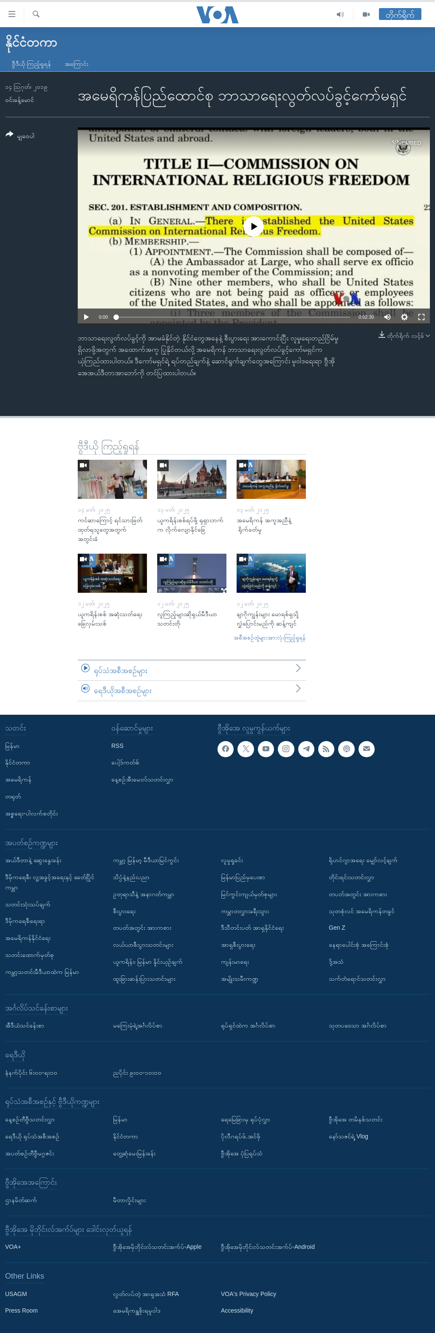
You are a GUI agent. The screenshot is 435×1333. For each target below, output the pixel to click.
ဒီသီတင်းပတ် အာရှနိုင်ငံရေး (252, 927)
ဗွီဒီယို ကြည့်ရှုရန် (31, 63)
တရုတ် (13, 796)
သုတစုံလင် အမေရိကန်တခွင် (362, 910)
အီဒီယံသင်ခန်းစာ (24, 1025)
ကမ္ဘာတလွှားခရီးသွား (245, 910)
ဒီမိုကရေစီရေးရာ (25, 920)
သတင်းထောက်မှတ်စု (29, 954)
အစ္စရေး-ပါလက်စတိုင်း (31, 813)
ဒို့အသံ (336, 961)
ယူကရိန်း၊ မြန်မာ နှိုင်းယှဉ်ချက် (148, 961)
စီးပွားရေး (124, 910)
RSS (117, 745)
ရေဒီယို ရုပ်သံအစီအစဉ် (32, 1136)
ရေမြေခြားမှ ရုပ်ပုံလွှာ (245, 1119)
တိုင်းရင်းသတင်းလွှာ (351, 877)
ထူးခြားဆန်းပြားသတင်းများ (144, 978)
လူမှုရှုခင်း (232, 860)
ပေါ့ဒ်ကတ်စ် (125, 762)
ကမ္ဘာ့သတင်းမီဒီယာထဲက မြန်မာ (42, 971)
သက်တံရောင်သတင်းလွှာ (357, 978)
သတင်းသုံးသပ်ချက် (28, 903)
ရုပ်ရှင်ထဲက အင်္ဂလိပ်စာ (248, 1025)
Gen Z (337, 927)
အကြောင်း (76, 63)
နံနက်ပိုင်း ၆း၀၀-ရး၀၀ (31, 1072)
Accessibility (237, 1310)
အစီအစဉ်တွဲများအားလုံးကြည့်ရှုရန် (270, 637)
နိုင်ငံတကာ (17, 762)
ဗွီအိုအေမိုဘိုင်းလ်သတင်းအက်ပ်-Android (268, 1246)
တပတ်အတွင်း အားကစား (142, 927)
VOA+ (13, 1246)
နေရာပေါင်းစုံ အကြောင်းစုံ (359, 944)
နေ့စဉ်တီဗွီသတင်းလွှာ (30, 1119)
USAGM (16, 1293)
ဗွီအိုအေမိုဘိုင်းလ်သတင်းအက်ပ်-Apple (157, 1246)
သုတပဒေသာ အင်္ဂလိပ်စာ (358, 1025)
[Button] (20, 136)
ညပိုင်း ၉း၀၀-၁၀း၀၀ (137, 1072)
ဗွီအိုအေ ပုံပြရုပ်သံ (242, 1152)
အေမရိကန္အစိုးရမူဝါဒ (137, 1310)
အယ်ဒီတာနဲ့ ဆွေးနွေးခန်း (33, 860)
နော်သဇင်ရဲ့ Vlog (348, 1136)
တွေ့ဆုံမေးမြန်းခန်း (134, 1152)
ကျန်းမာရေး (235, 961)
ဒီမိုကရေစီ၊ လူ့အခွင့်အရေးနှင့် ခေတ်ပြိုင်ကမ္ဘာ (49, 882)
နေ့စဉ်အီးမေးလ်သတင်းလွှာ (142, 779)
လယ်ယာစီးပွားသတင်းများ (143, 944)
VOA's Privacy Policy (248, 1293)
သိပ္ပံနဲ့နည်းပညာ (131, 877)
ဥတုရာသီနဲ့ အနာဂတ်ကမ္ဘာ (143, 894)
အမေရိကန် (18, 779)
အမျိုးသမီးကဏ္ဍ (239, 978)
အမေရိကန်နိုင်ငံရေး (28, 937)
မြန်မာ (12, 745)
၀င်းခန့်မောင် (19, 99)
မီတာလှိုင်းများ (129, 1200)
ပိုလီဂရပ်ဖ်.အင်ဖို (240, 1136)
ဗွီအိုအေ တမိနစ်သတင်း (355, 1119)
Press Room (21, 1310)
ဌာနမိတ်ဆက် (21, 1200)
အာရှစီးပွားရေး (238, 944)
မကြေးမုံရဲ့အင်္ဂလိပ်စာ (137, 1025)
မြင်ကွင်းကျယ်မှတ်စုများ (249, 894)
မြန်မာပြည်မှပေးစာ (243, 877)
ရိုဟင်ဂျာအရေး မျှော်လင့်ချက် (363, 860)
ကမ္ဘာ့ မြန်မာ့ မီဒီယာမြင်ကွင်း (146, 860)
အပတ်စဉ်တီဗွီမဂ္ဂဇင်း (29, 1152)
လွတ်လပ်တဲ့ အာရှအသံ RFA (146, 1293)
